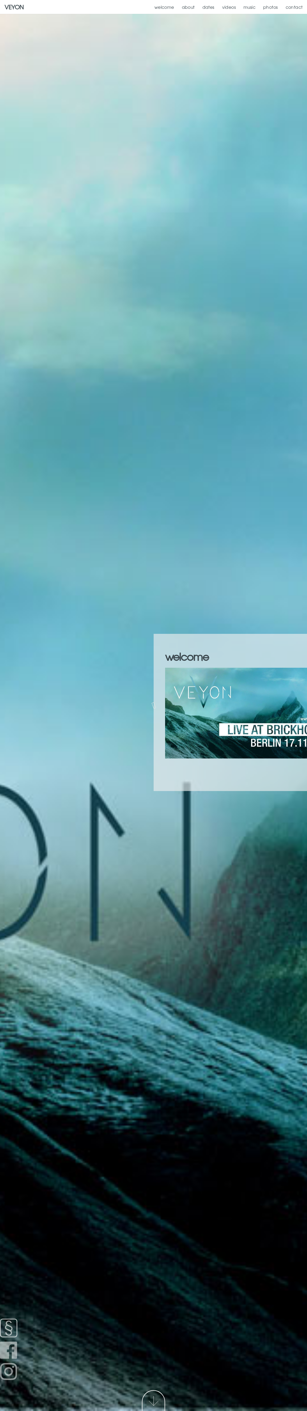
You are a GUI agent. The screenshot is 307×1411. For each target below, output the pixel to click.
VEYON (14, 7)
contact (294, 7)
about (188, 7)
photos (270, 7)
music (250, 7)
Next (153, 1400)
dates (208, 7)
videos (229, 7)
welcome (164, 7)
